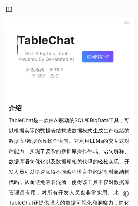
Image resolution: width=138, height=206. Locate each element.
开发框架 (35, 69)
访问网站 (97, 56)
